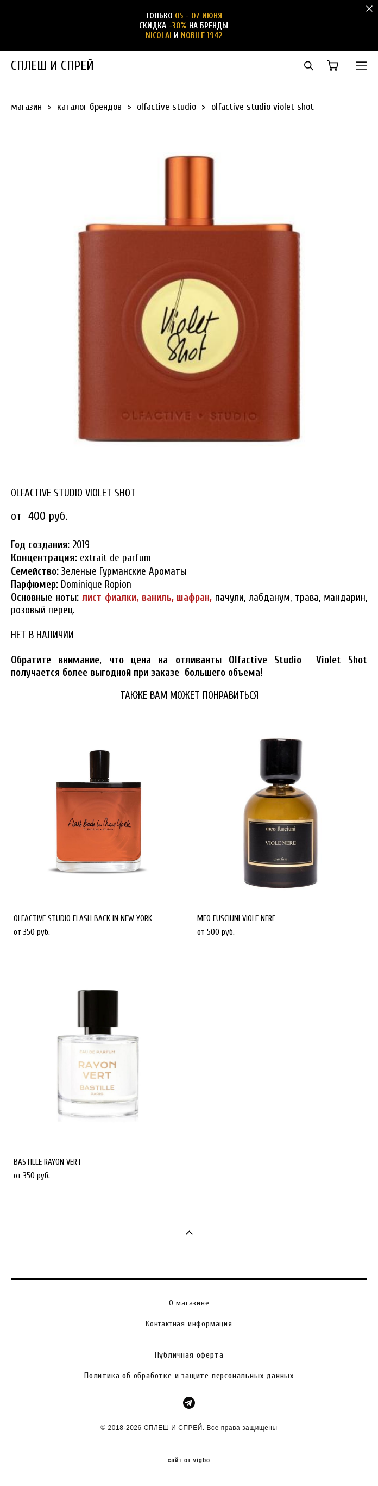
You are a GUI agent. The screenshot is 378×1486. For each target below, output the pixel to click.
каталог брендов (89, 107)
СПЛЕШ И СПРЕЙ (52, 65)
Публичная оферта (189, 1355)
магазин (26, 107)
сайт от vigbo (189, 1460)
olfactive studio (166, 107)
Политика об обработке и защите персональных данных (189, 1376)
